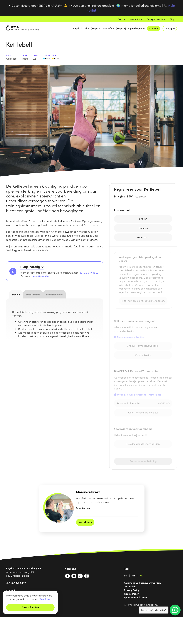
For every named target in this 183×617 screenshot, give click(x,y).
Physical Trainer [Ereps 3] (87, 28)
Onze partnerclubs (156, 19)
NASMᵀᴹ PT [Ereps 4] (114, 28)
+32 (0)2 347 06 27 (88, 272)
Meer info (44, 599)
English (143, 218)
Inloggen (170, 28)
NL (141, 575)
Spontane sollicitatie (135, 597)
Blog (172, 19)
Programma (33, 294)
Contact (153, 28)
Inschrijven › (85, 522)
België (132, 586)
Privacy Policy (131, 590)
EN (125, 575)
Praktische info (54, 294)
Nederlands (143, 237)
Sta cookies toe (30, 607)
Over (121, 19)
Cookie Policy (131, 593)
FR (133, 575)
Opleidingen (136, 28)
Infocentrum (136, 19)
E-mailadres (83, 508)
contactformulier (40, 276)
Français (143, 228)
